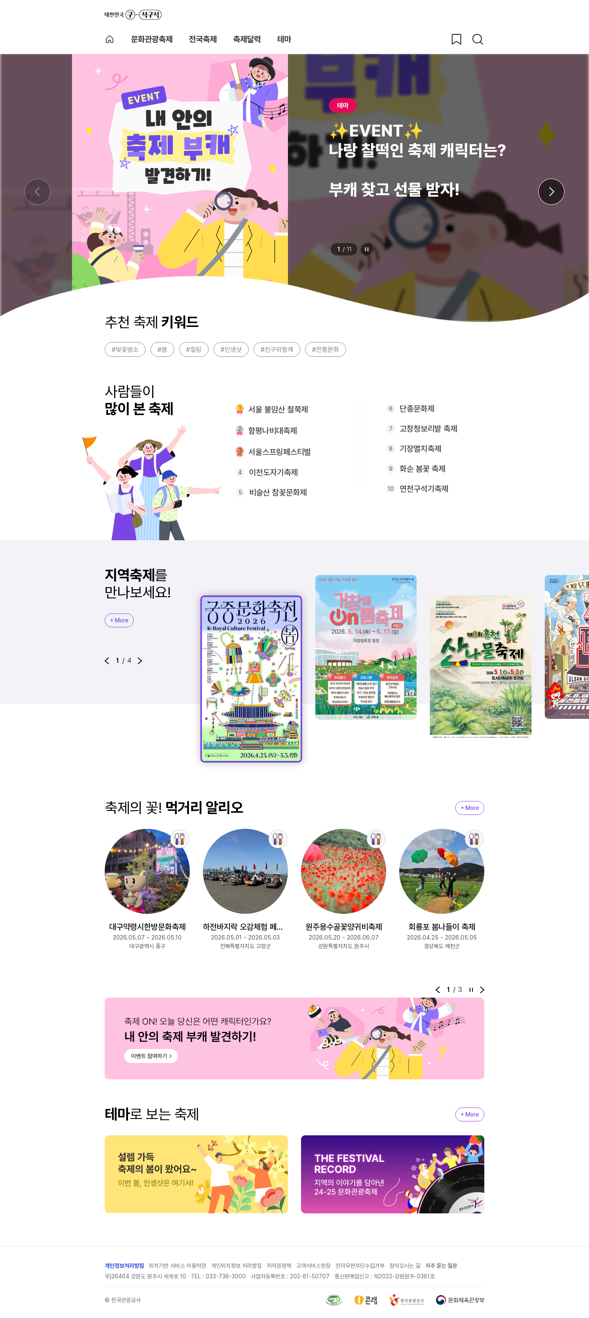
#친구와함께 (277, 350)
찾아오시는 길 (404, 1265)
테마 (284, 39)
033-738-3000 (226, 1276)
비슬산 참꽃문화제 (278, 492)
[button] (107, 661)
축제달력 (247, 39)
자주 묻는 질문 (441, 1265)
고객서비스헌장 (313, 1265)
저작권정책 (279, 1265)
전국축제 (203, 39)
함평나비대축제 (272, 431)
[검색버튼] (477, 39)
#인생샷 (231, 350)
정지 (367, 249)
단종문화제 (417, 409)
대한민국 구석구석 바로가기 (133, 15)
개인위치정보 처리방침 (236, 1265)
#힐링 (194, 350)
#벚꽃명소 (125, 350)
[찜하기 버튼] (456, 39)
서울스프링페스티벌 (279, 452)
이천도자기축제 (273, 472)
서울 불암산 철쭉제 (278, 409)
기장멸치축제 (420, 449)
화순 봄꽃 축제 (422, 469)
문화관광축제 (152, 39)
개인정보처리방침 (124, 1265)
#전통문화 (325, 350)
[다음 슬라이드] (551, 192)
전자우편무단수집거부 (359, 1265)
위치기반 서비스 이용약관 (177, 1265)
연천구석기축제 (424, 489)
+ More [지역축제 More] (119, 620)
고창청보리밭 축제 (428, 429)
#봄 (162, 350)
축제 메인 (110, 39)
